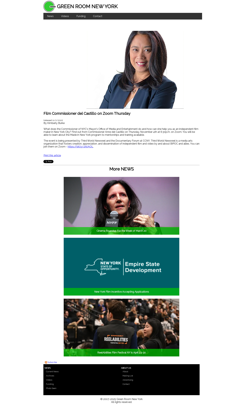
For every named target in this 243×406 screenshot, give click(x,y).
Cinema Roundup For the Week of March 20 (121, 230)
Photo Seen (51, 388)
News (50, 16)
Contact (97, 16)
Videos (65, 16)
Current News (52, 371)
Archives (50, 376)
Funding (81, 16)
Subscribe (52, 362)
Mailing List (128, 376)
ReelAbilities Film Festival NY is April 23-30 (121, 352)
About (125, 371)
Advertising (128, 380)
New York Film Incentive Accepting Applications (121, 291)
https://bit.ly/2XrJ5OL (80, 146)
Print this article (52, 155)
